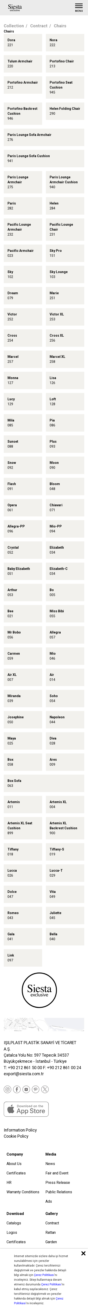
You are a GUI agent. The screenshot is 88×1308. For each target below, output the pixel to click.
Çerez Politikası (44, 1275)
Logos (12, 1232)
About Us (14, 1163)
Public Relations (58, 1192)
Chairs (60, 25)
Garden (51, 1242)
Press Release (57, 1182)
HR (9, 1182)
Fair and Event (56, 1173)
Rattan (50, 1232)
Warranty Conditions (23, 1192)
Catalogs (14, 1223)
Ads (48, 1201)
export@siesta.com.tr (24, 1073)
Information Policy (20, 1130)
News (50, 1163)
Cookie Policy (16, 1136)
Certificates (16, 1173)
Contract (39, 25)
